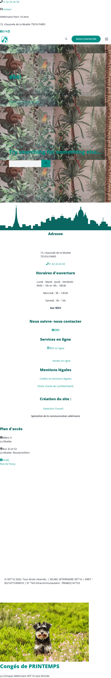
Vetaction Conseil (53, 408)
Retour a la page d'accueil (24, 102)
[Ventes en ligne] (6, 31)
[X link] (8, 31)
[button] (66, 39)
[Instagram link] (3, 31)
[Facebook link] (1, 31)
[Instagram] (55, 330)
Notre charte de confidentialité (55, 386)
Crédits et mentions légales (55, 378)
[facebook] (53, 330)
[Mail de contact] (58, 330)
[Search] (46, 163)
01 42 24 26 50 (10, 1)
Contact (6, 9)
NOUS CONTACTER (86, 39)
